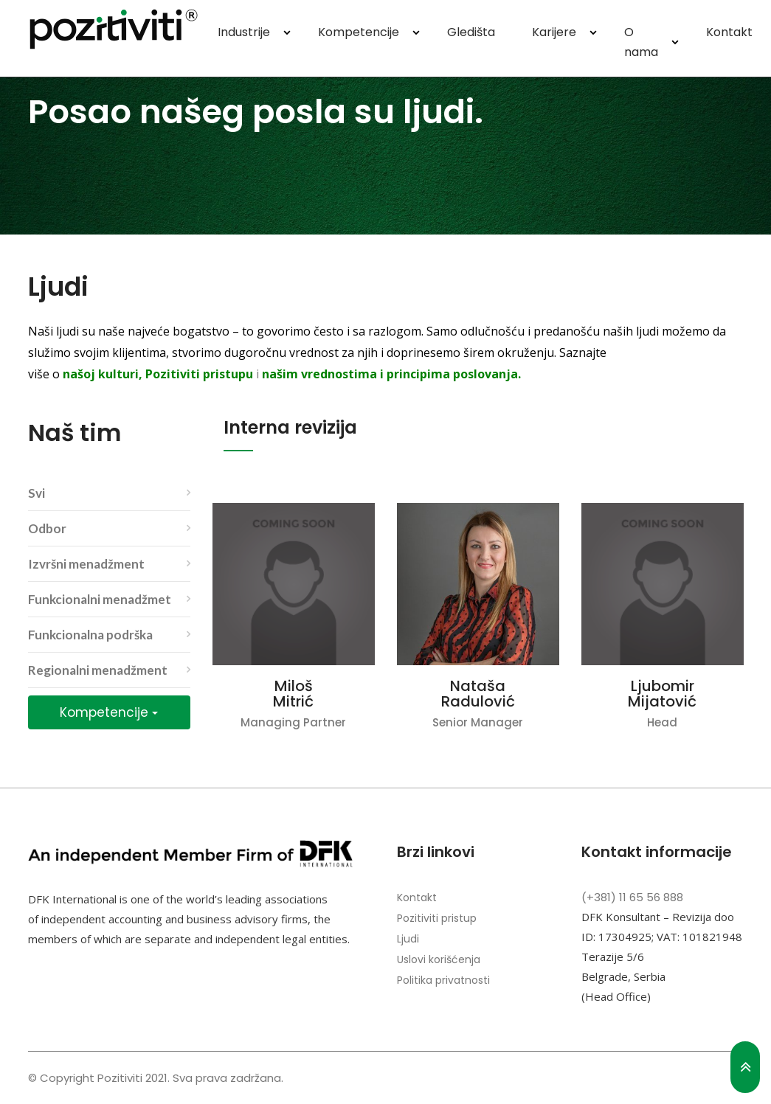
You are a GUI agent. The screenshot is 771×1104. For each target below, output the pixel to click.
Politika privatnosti (443, 980)
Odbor (47, 528)
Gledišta (471, 32)
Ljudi (408, 938)
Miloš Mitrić (293, 694)
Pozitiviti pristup (437, 918)
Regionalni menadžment (97, 670)
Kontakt (729, 32)
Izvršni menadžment (86, 564)
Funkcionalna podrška (90, 634)
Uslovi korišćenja (438, 959)
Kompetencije (358, 32)
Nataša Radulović (478, 694)
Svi (36, 493)
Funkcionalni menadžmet (99, 599)
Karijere (554, 32)
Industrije (244, 32)
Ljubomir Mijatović (662, 694)
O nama (641, 42)
